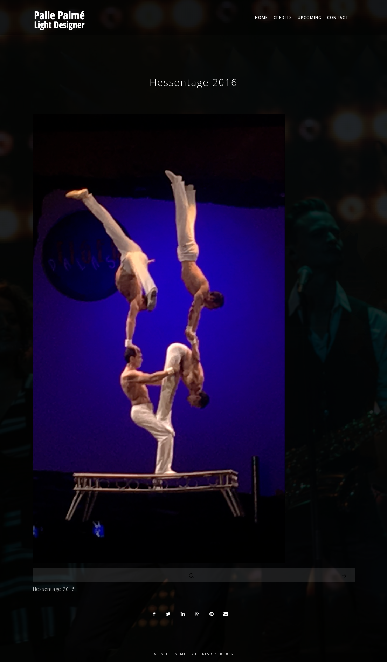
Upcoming (310, 17)
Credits (283, 17)
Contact (337, 17)
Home (261, 17)
